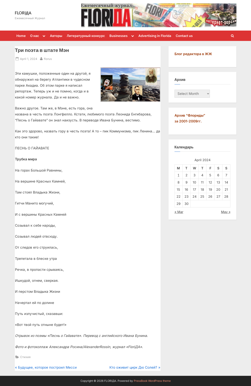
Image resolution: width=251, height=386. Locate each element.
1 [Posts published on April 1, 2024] (178, 175)
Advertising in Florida (154, 36)
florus (48, 58)
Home (21, 36)
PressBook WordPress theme (152, 380)
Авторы (56, 36)
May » (225, 212)
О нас (34, 36)
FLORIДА (23, 12)
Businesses (118, 36)
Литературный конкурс (86, 36)
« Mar (179, 212)
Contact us (184, 36)
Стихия (25, 357)
